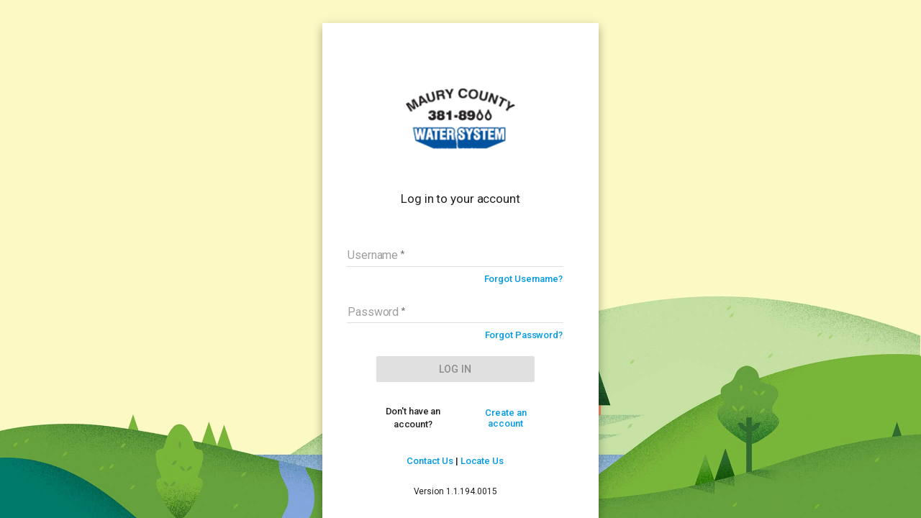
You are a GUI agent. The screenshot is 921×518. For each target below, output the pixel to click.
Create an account (506, 418)
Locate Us (482, 460)
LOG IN (455, 369)
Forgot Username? (523, 278)
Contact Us (430, 460)
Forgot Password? (524, 335)
